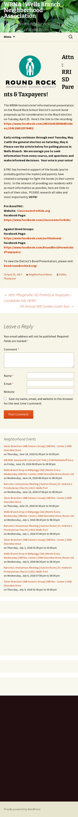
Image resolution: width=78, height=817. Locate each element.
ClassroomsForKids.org (33, 211)
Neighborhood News (40, 274)
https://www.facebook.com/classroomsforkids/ (37, 220)
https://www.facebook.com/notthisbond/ (32, 238)
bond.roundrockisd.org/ (20, 266)
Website (9, 392)
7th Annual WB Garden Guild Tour (47, 306)
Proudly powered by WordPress (22, 809)
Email (8, 384)
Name (9, 376)
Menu (7, 37)
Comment (11, 349)
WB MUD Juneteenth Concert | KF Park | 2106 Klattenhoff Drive (38, 460)
